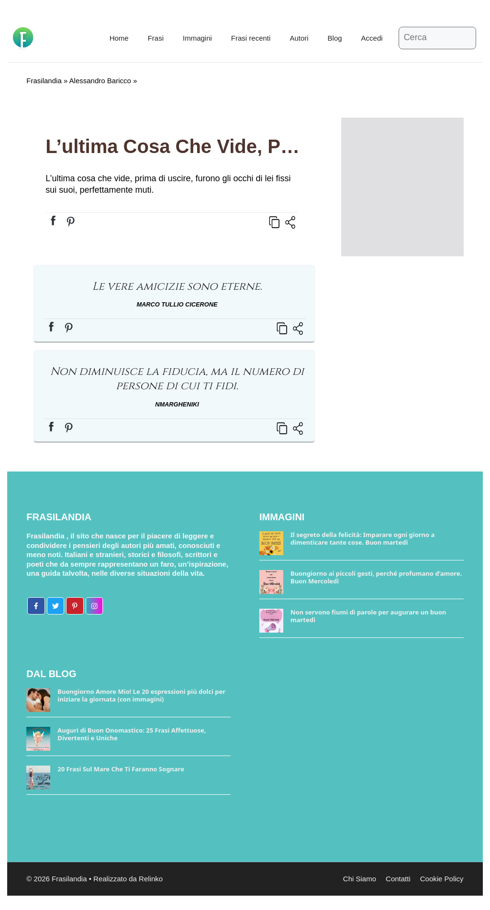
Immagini (197, 38)
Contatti (398, 879)
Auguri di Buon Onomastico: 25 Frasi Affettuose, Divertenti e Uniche (131, 734)
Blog (335, 38)
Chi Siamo (359, 879)
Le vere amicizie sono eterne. (177, 286)
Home (119, 38)
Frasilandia (43, 81)
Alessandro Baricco (100, 81)
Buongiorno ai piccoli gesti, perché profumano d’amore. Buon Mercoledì (376, 577)
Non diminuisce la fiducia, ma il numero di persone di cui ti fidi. (177, 379)
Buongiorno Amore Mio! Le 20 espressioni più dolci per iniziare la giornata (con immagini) (141, 695)
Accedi (372, 38)
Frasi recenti (251, 38)
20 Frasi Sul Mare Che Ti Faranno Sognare (120, 769)
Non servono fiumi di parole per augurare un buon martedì (368, 616)
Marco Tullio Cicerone (176, 304)
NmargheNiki (177, 404)
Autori (299, 38)
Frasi (156, 38)
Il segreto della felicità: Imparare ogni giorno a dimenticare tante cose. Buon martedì (362, 538)
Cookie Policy (442, 879)
